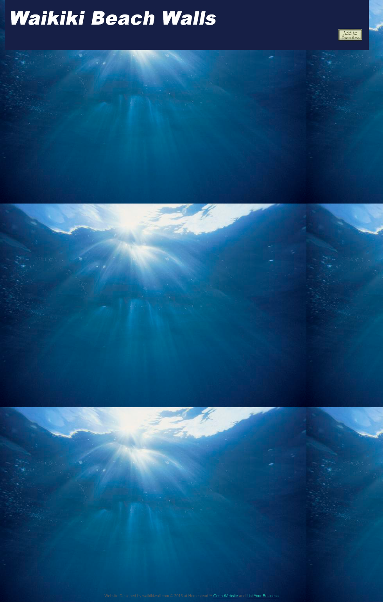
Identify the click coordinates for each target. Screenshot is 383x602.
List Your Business (263, 596)
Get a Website (225, 596)
